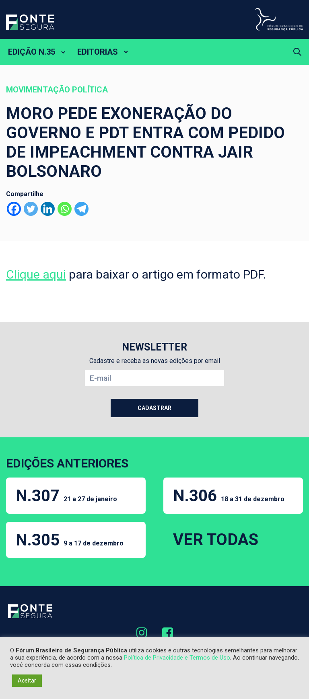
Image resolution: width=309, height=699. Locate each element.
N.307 (66, 495)
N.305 (70, 540)
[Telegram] (81, 209)
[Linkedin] (48, 209)
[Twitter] (31, 209)
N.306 (228, 495)
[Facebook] (14, 209)
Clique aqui (36, 274)
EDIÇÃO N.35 (31, 52)
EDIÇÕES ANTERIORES (67, 463)
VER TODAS (215, 539)
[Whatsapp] (65, 209)
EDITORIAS (97, 52)
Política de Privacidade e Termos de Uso (177, 657)
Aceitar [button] (27, 680)
